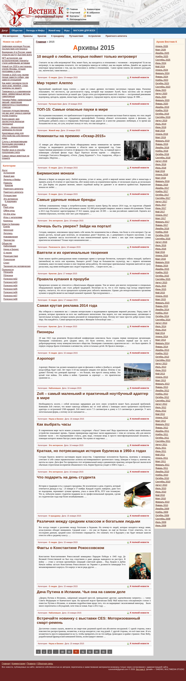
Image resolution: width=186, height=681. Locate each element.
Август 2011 (161, 444)
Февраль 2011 (162, 465)
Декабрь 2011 (162, 431)
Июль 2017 (160, 205)
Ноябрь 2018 (161, 151)
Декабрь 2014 (162, 309)
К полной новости (139, 77)
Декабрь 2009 (162, 508)
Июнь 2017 (160, 208)
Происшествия (10, 256)
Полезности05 (10, 289)
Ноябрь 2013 (161, 353)
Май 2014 (160, 333)
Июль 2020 (160, 97)
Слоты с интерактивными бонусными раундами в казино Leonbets (14, 144)
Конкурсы (8, 221)
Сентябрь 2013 (162, 360)
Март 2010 (160, 498)
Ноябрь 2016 (161, 232)
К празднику (57, 36)
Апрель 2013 (161, 377)
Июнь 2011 (160, 451)
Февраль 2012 (162, 424)
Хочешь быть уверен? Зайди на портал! (74, 226)
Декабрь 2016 (162, 228)
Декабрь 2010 (162, 471)
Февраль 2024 (162, 73)
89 (62, 651)
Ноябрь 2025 (161, 56)
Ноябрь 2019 (161, 110)
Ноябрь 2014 (161, 313)
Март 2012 (160, 421)
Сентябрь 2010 (162, 481)
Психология (9, 259)
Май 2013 (160, 373)
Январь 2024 (161, 76)
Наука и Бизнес (11, 249)
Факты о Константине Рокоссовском (70, 548)
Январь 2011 (161, 468)
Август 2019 (161, 120)
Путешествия (76, 36)
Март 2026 (160, 49)
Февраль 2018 (162, 181)
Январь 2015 (161, 306)
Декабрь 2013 (162, 350)
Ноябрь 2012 (161, 394)
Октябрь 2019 (162, 114)
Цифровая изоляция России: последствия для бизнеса (16, 47)
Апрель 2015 (161, 296)
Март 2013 (160, 380)
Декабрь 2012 (162, 390)
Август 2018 (161, 161)
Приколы (28, 36)
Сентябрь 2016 (162, 238)
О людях (7, 253)
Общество (17, 30)
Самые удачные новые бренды (66, 200)
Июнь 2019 (160, 127)
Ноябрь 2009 (161, 512)
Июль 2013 (160, 367)
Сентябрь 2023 (162, 87)
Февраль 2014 (162, 343)
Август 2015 (161, 282)
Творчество (9, 240)
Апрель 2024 (161, 70)
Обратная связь (45, 663)
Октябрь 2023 (162, 83)
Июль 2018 (160, 164)
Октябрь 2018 (162, 154)
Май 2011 (160, 454)
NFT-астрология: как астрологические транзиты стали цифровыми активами (16, 60)
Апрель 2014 (161, 336)
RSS (89, 16)
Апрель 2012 (161, 417)
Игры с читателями (12, 217)
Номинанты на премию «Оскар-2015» (71, 136)
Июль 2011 (160, 448)
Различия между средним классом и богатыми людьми (88, 521)
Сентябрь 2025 (162, 60)
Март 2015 (160, 299)
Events (6, 226)
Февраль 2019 (162, 141)
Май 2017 (160, 211)
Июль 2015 (160, 286)
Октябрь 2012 (162, 397)
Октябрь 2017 (162, 195)
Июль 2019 (160, 124)
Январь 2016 (161, 265)
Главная (74, 9)
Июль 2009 (160, 522)
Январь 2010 (161, 505)
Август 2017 (161, 201)
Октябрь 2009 (162, 515)
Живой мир (54, 30)
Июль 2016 (160, 245)
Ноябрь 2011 (161, 434)
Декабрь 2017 (162, 188)
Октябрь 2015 (162, 276)
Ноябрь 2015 (161, 272)
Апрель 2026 (161, 46)
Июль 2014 (160, 326)
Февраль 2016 (162, 262)
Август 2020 (161, 93)
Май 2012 (160, 414)
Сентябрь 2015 (162, 279)
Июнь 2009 (160, 525)
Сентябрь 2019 (162, 117)
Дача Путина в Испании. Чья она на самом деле (81, 592)
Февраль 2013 (162, 384)
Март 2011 (160, 461)
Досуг (5, 30)
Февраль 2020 (162, 100)
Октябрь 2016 (162, 235)
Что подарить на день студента (66, 477)
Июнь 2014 (160, 330)
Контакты (74, 16)
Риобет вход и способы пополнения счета (13, 151)
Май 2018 (160, 171)
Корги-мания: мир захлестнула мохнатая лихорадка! (13, 121)
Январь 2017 (161, 225)
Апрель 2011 (161, 458)
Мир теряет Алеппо (55, 83)
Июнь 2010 (160, 492)
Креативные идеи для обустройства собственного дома (15, 135)
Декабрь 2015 (162, 269)
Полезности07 (10, 295)
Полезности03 (10, 282)
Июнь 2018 (160, 168)
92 (83, 651)
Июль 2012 (160, 407)
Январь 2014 (161, 346)
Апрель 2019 (161, 134)
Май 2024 (160, 66)
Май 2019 (160, 130)
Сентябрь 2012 (162, 400)
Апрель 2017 (161, 215)
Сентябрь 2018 (162, 157)
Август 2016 (161, 242)
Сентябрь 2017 (162, 198)
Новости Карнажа (10, 224)
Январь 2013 (161, 387)
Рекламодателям (76, 19)
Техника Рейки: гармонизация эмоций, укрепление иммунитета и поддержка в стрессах (16, 104)
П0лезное (8, 275)
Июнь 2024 (160, 63)
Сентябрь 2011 (162, 441)
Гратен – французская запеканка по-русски (13, 128)
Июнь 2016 (160, 249)
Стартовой (75, 13)
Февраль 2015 (162, 303)
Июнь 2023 (160, 90)
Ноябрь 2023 (161, 80)
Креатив (42, 36)
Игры (67, 30)
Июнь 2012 (160, 411)
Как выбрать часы (54, 424)
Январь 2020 (161, 103)
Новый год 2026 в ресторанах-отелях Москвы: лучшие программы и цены (17, 69)
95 (103, 651)
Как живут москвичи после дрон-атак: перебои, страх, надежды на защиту (15, 85)
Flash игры (8, 207)
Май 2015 (160, 292)
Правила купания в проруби (63, 279)
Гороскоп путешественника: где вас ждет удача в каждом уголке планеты (16, 113)
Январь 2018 (161, 184)
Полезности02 (10, 279)
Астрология (94, 36)
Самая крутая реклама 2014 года (67, 305)
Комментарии (93, 9)
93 (90, 651)
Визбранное (93, 13)
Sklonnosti (8, 230)
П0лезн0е (8, 272)
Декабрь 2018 (162, 147)
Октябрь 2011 (162, 438)
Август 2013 (161, 363)
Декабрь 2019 (162, 107)
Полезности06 (10, 292)
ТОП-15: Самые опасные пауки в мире (72, 109)
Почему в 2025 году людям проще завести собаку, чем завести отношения (15, 77)
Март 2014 (160, 340)
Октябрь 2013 (162, 357)
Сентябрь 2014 (162, 319)
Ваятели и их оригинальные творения (72, 252)
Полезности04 (10, 285)
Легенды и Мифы (35, 30)
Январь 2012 (161, 427)
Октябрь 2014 (162, 316)
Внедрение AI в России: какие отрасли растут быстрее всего (17, 53)
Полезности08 (10, 299)
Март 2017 (160, 218)
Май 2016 (160, 252)
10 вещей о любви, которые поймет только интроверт (87, 56)
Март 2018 (160, 178)
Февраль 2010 (162, 502)
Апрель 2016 (161, 255)
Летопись (8, 233)
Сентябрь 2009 (162, 519)
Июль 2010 (160, 488)
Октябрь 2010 (162, 478)
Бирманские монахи (55, 173)
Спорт (6, 263)
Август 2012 (161, 404)
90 (69, 651)
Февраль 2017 (162, 222)
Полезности (8, 269)
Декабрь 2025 (162, 53)
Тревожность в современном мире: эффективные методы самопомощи (16, 94)
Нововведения (10, 237)
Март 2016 (160, 259)
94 (96, 651)
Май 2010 (160, 495)
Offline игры (9, 210)
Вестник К (140, 669)
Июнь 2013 (160, 370)
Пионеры (45, 332)
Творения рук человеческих (17, 266)
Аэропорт (46, 358)
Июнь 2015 (160, 289)
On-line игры (9, 214)
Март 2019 (160, 137)
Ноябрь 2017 (161, 191)
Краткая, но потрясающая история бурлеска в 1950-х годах (91, 451)
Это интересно (10, 36)
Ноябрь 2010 (161, 475)
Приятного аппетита (116, 36)
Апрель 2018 (161, 174)
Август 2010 (161, 485)
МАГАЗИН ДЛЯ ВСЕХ (84, 30)
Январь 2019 (161, 144)
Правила (31, 663)
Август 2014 (161, 323)
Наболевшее (9, 246)
